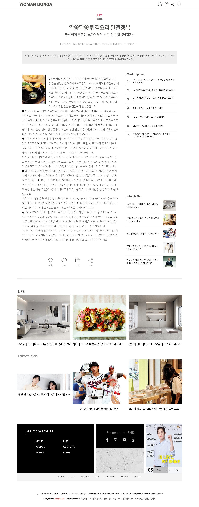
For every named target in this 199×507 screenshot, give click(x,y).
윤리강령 (55, 493)
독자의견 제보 (65, 493)
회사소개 (100, 493)
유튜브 (124, 440)
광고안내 (47, 493)
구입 (176, 470)
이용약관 (132, 493)
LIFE (99, 15)
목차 (159, 470)
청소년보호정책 (157, 493)
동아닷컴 (92, 493)
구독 (167, 470)
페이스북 (107, 440)
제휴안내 (124, 493)
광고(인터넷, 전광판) (112, 493)
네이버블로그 (133, 440)
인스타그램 (115, 440)
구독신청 (40, 493)
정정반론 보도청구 (78, 493)
